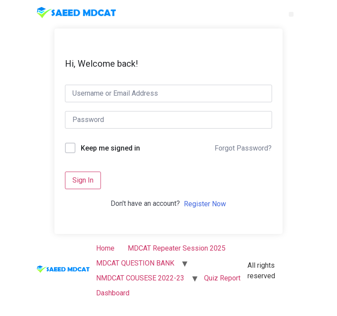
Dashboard (112, 293)
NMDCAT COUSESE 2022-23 (140, 278)
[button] (291, 14)
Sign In (82, 180)
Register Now (205, 204)
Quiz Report (222, 278)
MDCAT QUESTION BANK (135, 263)
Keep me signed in (110, 148)
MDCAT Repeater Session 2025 (177, 248)
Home (105, 248)
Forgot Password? (243, 148)
